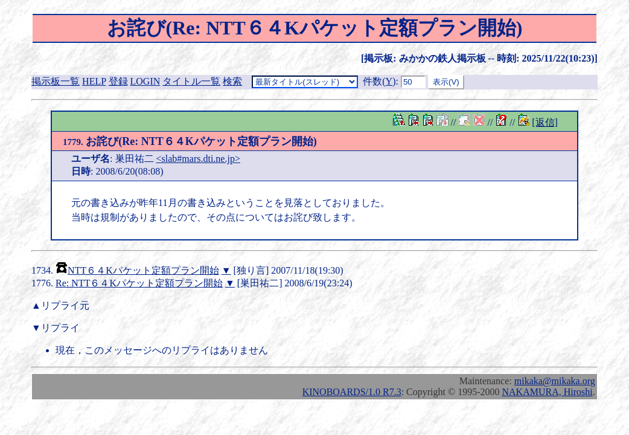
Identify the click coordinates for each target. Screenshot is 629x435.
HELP (94, 81)
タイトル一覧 (191, 81)
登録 (118, 81)
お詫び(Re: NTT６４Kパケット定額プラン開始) (190, 141)
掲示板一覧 (55, 81)
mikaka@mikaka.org (554, 381)
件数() (379, 81)
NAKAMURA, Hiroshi (547, 392)
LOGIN (145, 81)
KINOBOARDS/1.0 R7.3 (351, 392)
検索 (232, 81)
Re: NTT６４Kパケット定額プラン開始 (139, 283)
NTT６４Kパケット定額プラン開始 (143, 270)
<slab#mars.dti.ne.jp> (198, 158)
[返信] (545, 122)
